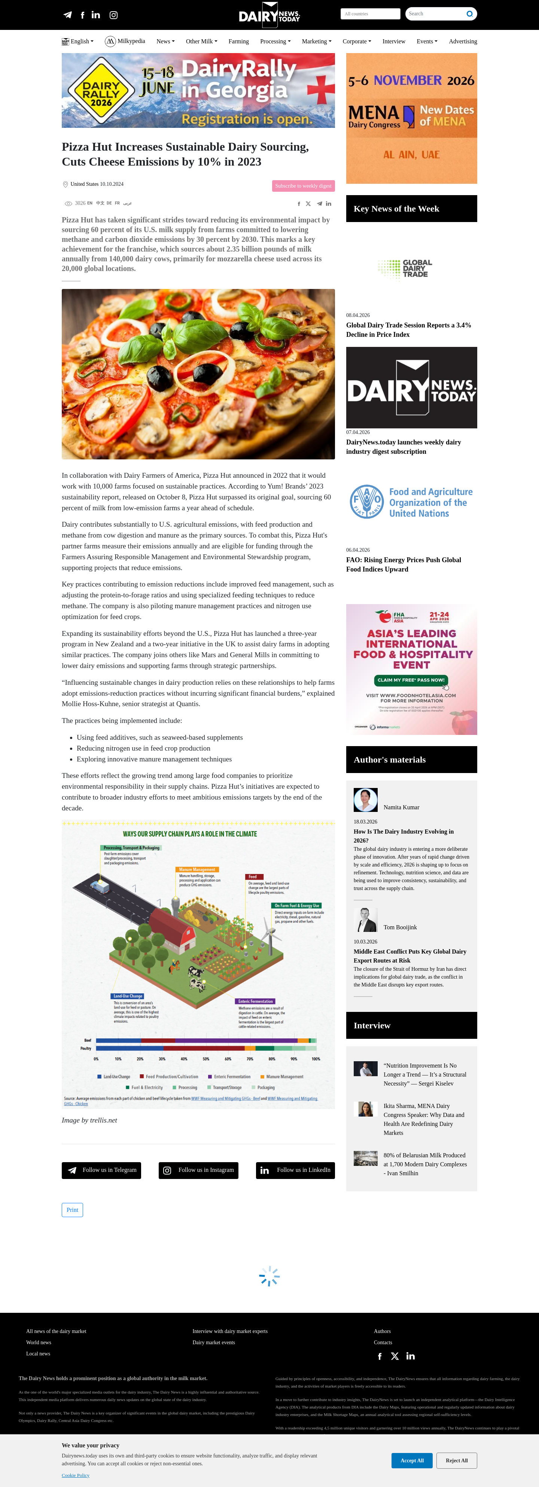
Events (425, 41)
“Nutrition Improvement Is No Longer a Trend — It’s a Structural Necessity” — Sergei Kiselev (425, 1074)
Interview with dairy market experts (230, 1331)
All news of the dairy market (56, 1331)
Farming (239, 41)
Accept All (412, 1460)
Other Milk (199, 41)
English (75, 42)
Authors (382, 1331)
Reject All (457, 1460)
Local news (38, 1354)
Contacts (383, 1342)
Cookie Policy (75, 1475)
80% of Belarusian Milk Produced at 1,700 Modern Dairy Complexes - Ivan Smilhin (425, 1164)
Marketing (314, 41)
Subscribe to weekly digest (303, 186)
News (163, 41)
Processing (273, 41)
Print (72, 1210)
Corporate (355, 41)
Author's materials (390, 759)
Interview (394, 41)
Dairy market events (214, 1342)
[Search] (434, 14)
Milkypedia (125, 41)
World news (38, 1342)
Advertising (463, 41)
